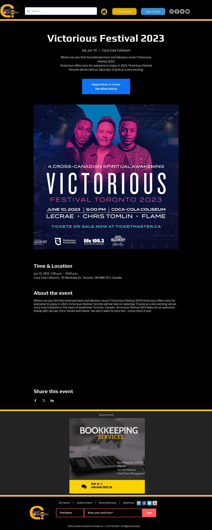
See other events (106, 88)
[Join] (149, 513)
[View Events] (153, 11)
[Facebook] (176, 11)
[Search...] (61, 11)
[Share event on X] (43, 400)
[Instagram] (171, 11)
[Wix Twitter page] (149, 503)
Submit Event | (88, 502)
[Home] (104, 12)
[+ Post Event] (124, 11)
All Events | (68, 502)
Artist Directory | (111, 502)
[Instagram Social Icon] (139, 503)
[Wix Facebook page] (144, 503)
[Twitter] (182, 11)
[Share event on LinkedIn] (52, 400)
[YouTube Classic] (155, 503)
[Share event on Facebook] (35, 400)
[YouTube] (187, 11)
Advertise (128, 502)
